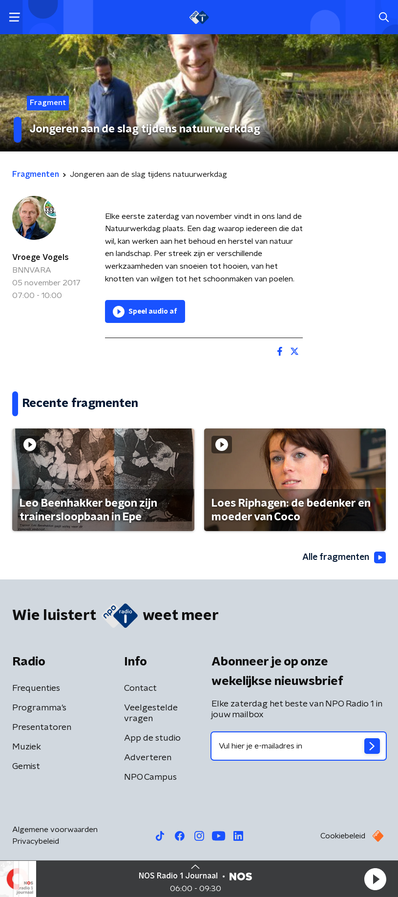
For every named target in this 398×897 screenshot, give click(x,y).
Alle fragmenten (343, 557)
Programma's (39, 708)
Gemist (26, 767)
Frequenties (36, 688)
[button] (375, 879)
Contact (140, 688)
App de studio (152, 738)
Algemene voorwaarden (55, 830)
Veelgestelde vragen (151, 714)
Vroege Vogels (40, 257)
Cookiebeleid (342, 836)
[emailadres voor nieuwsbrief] (298, 746)
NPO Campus (150, 777)
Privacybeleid (35, 842)
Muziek (26, 747)
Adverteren (147, 758)
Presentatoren (41, 728)
